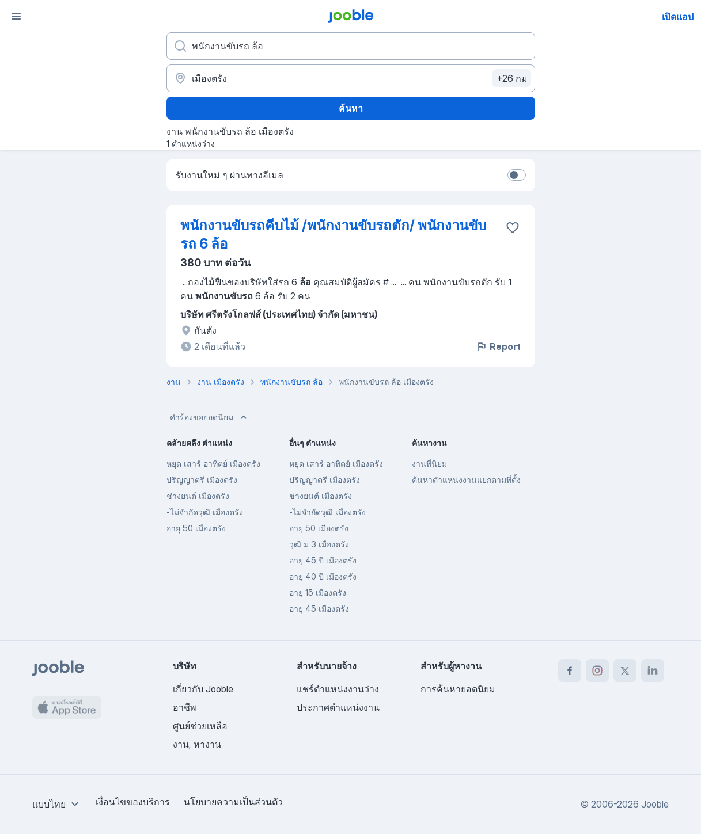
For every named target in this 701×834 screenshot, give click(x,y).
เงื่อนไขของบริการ (133, 802)
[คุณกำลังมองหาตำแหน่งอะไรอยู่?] (350, 46)
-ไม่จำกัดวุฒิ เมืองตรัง (204, 512)
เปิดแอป (678, 16)
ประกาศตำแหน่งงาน (338, 707)
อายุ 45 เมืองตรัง (319, 609)
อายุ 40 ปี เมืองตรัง (323, 576)
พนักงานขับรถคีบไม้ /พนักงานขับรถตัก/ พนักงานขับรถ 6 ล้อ (333, 234)
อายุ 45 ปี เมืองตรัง (323, 560)
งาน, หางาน (197, 744)
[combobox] (57, 804)
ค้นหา (351, 108)
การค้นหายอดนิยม (457, 689)
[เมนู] (16, 16)
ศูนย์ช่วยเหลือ (200, 726)
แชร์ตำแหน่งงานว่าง (338, 689)
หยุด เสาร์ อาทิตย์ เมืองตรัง (213, 464)
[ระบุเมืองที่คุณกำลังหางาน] (350, 78)
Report (498, 346)
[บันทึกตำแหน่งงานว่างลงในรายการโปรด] (513, 227)
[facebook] (569, 670)
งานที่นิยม (429, 464)
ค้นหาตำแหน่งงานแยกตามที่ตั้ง (466, 480)
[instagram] (597, 670)
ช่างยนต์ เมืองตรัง (197, 496)
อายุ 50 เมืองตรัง (196, 528)
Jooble (655, 804)
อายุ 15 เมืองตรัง (317, 592)
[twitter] (624, 670)
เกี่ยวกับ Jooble (203, 689)
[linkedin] (652, 670)
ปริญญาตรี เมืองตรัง (201, 480)
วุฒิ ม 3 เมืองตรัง (319, 544)
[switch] (516, 175)
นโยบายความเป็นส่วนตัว (233, 802)
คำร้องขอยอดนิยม (209, 417)
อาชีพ (184, 707)
